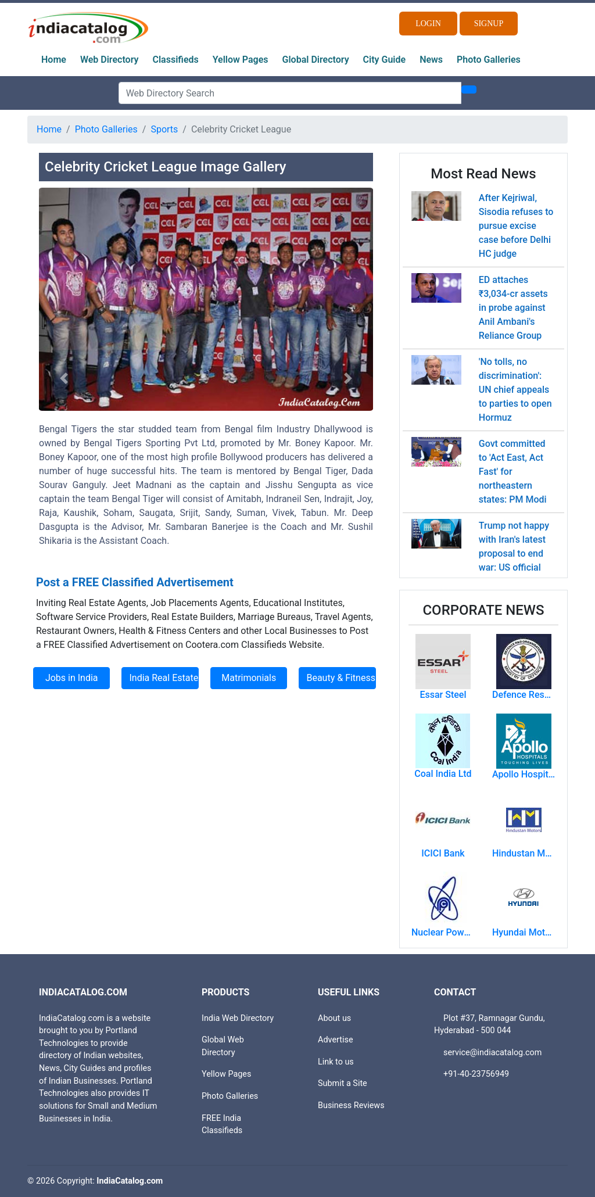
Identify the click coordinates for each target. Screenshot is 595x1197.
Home (53, 59)
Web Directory (109, 59)
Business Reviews (351, 1105)
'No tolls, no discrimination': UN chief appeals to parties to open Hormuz (515, 389)
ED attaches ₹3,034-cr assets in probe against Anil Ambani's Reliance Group (513, 307)
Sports (164, 129)
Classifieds (176, 59)
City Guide (384, 59)
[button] (64, 378)
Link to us (336, 1062)
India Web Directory (238, 1018)
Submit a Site (342, 1083)
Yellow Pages (240, 59)
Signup (489, 23)
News (431, 59)
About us (334, 1018)
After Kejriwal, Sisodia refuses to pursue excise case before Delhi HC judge (516, 225)
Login (428, 23)
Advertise (335, 1040)
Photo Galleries (489, 59)
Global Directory (315, 59)
